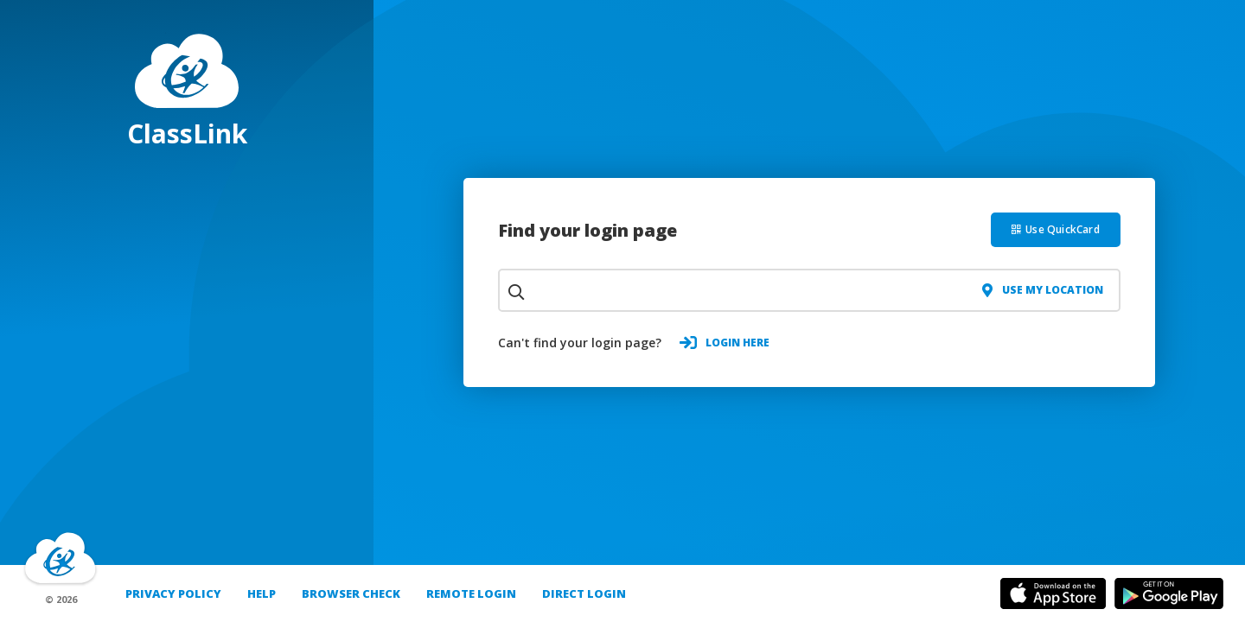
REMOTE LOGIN (471, 593)
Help (261, 593)
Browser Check (351, 593)
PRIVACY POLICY (173, 593)
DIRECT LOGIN (584, 593)
